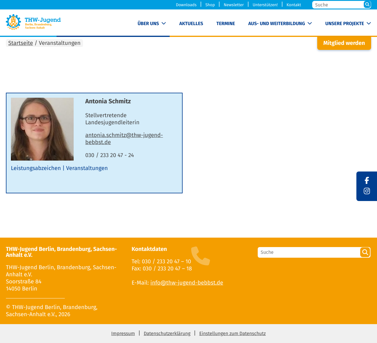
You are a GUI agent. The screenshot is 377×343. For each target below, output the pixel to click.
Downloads (186, 4)
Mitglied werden (344, 43)
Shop (210, 4)
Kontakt (294, 4)
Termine (225, 24)
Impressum (123, 334)
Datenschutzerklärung (167, 334)
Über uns (148, 24)
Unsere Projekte (344, 24)
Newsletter (234, 4)
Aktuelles (191, 24)
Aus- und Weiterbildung (276, 24)
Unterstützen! (265, 4)
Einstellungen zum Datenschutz (232, 334)
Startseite (20, 43)
